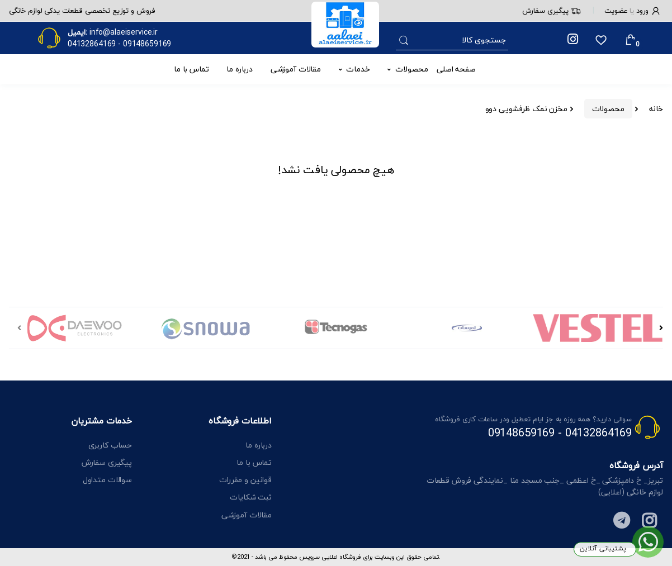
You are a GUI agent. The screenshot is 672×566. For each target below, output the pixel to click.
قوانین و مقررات (245, 480)
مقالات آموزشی (296, 69)
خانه (656, 109)
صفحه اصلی (456, 69)
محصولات (411, 69)
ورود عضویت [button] (632, 10)
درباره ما (239, 69)
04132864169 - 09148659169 (560, 433)
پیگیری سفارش (551, 10)
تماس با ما (191, 69)
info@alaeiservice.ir (123, 32)
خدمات (358, 69)
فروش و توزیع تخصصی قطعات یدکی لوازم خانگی (82, 10)
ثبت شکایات (251, 497)
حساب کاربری (110, 445)
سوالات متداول (107, 480)
